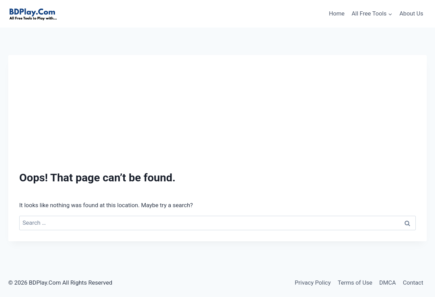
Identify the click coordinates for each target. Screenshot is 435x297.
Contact (413, 282)
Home (337, 13)
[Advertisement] (217, 118)
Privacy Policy (313, 282)
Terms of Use (355, 282)
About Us (411, 13)
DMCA (387, 282)
